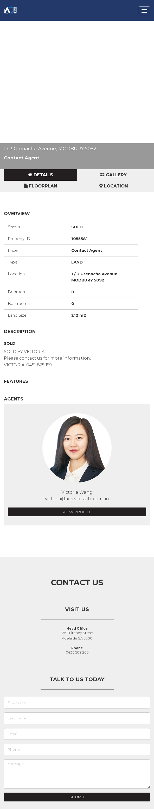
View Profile (77, 512)
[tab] (40, 175)
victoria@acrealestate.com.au (77, 498)
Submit (77, 797)
